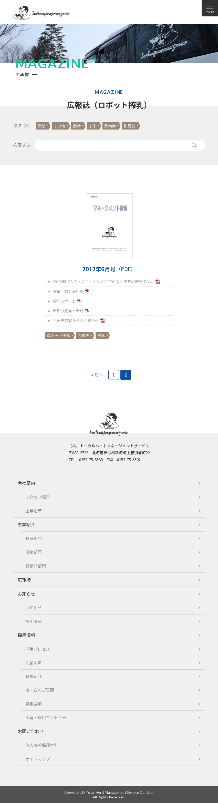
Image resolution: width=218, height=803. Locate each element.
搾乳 (101, 335)
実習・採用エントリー (45, 717)
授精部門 (33, 552)
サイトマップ (37, 759)
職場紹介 (33, 676)
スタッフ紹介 (37, 497)
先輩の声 (33, 663)
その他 (59, 125)
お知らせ (26, 593)
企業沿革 (33, 511)
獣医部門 (33, 538)
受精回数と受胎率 (68, 291)
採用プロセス (37, 649)
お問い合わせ (31, 731)
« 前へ (97, 374)
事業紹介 (26, 524)
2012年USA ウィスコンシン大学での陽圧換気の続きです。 (103, 281)
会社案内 (26, 483)
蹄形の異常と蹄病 (68, 310)
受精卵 (110, 125)
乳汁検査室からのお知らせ (76, 320)
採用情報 (33, 621)
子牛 (92, 125)
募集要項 (33, 704)
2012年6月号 (109, 269)
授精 (77, 125)
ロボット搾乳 (58, 335)
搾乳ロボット (64, 301)
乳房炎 (129, 125)
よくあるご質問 (39, 690)
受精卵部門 (35, 566)
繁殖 (42, 125)
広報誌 (24, 579)
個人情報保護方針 (41, 745)
